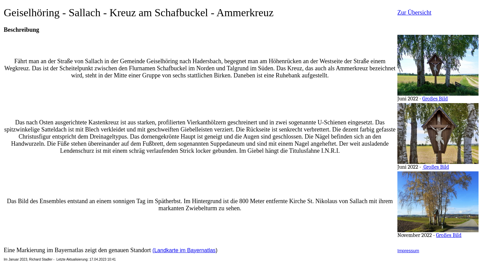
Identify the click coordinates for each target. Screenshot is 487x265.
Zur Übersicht (414, 12)
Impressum (408, 250)
